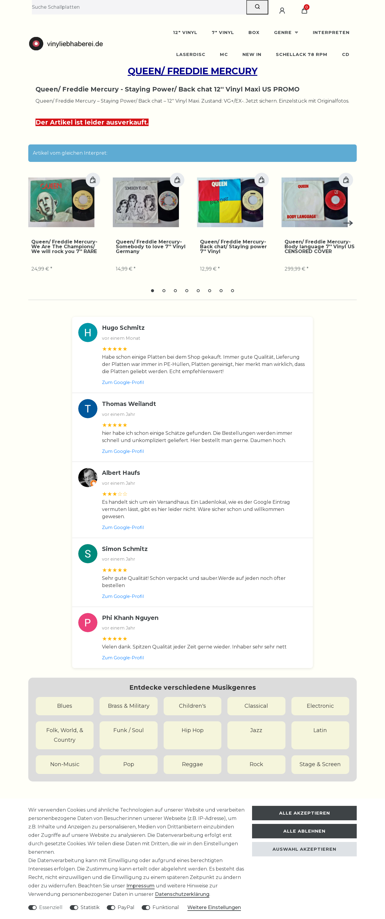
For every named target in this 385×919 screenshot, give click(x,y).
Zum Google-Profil (123, 382)
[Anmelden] (283, 10)
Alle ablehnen (304, 831)
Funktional (165, 907)
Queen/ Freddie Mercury (192, 71)
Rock (256, 764)
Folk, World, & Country (64, 735)
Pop (128, 764)
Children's (192, 706)
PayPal (126, 907)
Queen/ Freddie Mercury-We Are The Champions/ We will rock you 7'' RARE (64, 247)
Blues (64, 706)
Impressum (140, 886)
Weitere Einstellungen (214, 907)
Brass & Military (128, 706)
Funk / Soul (128, 730)
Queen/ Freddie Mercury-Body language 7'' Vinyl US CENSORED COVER (320, 247)
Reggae (192, 764)
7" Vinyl (223, 32)
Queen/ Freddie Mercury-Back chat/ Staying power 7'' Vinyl (233, 247)
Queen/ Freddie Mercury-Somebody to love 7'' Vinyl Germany (151, 247)
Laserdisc (190, 54)
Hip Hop (193, 730)
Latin (320, 730)
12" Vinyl (185, 32)
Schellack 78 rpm (302, 54)
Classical (256, 706)
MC (224, 54)
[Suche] (257, 7)
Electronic (320, 706)
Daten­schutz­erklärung (182, 894)
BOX (254, 32)
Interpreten (331, 32)
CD (346, 54)
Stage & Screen (320, 764)
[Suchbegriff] (139, 7)
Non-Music (64, 764)
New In (251, 54)
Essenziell (51, 907)
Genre (283, 32)
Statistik (90, 907)
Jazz (256, 730)
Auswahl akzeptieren (304, 849)
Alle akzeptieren (304, 813)
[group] (61, 202)
